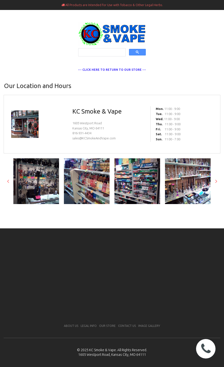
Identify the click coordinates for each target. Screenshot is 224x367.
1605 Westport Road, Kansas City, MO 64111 (112, 355)
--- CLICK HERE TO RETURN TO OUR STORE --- (112, 69)
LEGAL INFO (89, 325)
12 (145, 211)
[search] (101, 52)
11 (139, 211)
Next (216, 181)
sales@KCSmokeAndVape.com (94, 138)
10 (133, 211)
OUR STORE (107, 325)
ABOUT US (71, 325)
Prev (8, 181)
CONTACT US (127, 325)
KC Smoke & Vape (102, 350)
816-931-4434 (81, 133)
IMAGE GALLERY (149, 325)
